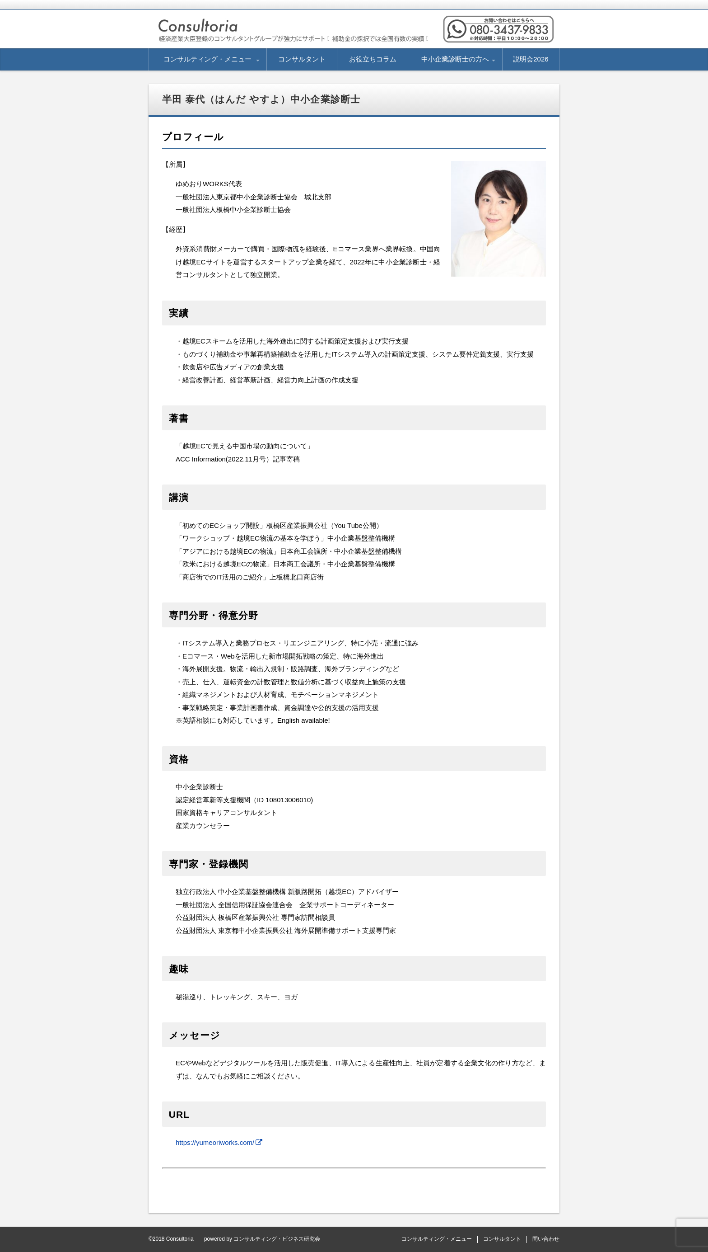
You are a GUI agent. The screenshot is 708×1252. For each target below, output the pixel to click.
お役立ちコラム (372, 59)
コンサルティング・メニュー (207, 59)
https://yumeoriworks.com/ (215, 1142)
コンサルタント (302, 59)
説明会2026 (530, 59)
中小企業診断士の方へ (455, 59)
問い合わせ (545, 1239)
